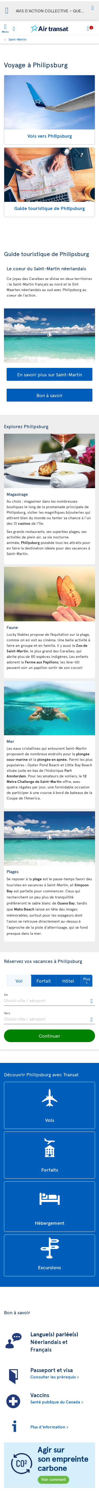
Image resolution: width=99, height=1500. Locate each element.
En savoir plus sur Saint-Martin (49, 374)
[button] (92, 8)
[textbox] (49, 999)
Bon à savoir (49, 395)
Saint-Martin (17, 39)
